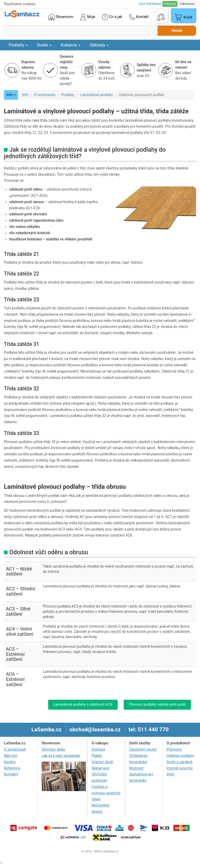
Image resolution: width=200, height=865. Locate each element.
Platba (97, 756)
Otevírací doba (53, 749)
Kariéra (9, 762)
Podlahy (18, 45)
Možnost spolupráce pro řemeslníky (141, 774)
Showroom (60, 17)
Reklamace (101, 768)
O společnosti (15, 749)
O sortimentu (44, 95)
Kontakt (139, 17)
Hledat (177, 30)
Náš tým (10, 756)
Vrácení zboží (102, 762)
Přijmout (170, 4)
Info (25, 95)
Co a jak (112, 17)
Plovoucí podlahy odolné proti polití (157, 704)
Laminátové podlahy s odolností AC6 (83, 704)
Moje (87, 17)
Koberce (70, 45)
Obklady (99, 45)
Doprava (98, 749)
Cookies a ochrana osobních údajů (106, 793)
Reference (12, 768)
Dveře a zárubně (179, 762)
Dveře (44, 45)
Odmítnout (187, 4)
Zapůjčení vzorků (143, 749)
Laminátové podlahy (96, 95)
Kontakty (11, 774)
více (150, 4)
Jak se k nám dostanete (61, 756)
